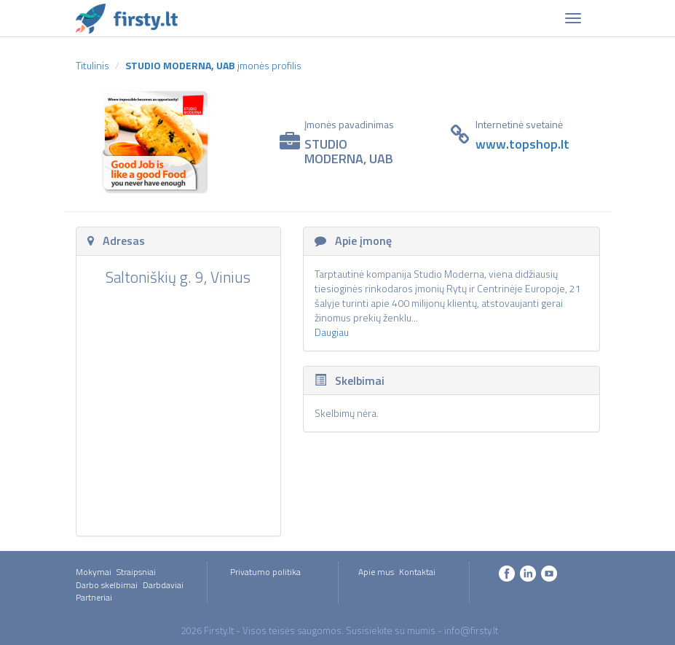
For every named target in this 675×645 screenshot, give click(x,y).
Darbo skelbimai (107, 585)
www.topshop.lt (522, 144)
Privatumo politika (265, 572)
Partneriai (94, 597)
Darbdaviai (163, 585)
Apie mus (376, 572)
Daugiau (332, 332)
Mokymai (93, 572)
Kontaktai (417, 572)
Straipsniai (136, 572)
